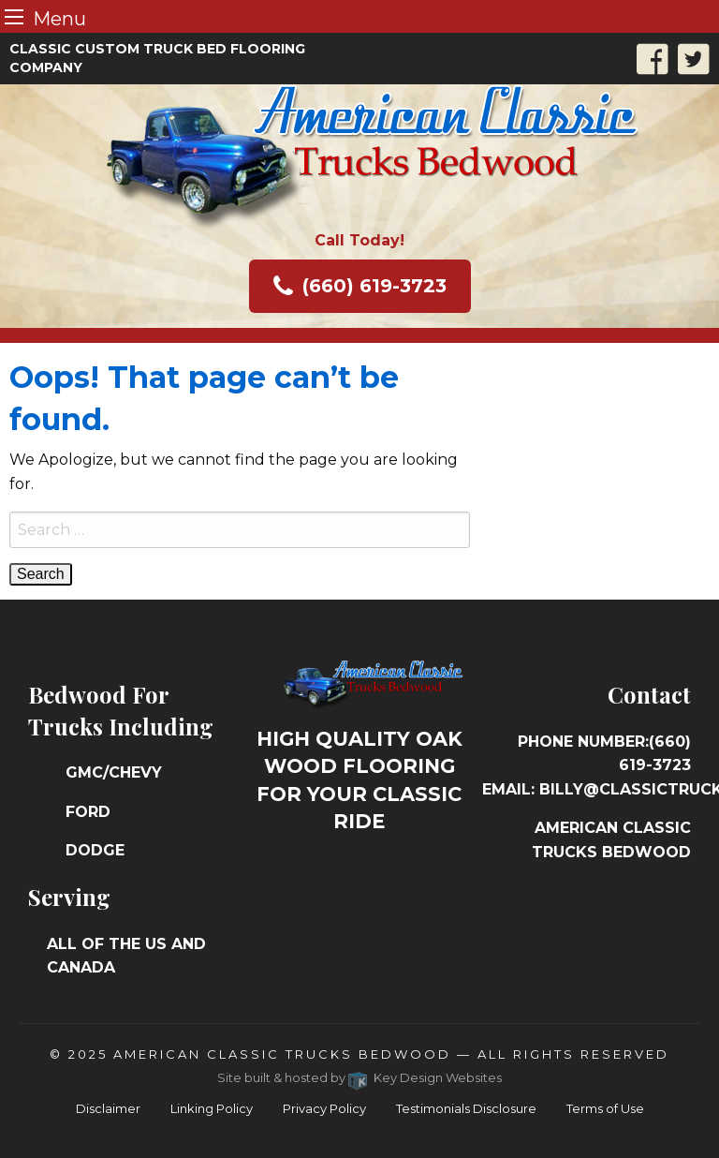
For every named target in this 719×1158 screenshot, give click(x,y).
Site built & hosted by (360, 1077)
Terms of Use (605, 1108)
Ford (88, 812)
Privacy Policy (324, 1108)
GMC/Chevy (114, 772)
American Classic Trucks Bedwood (282, 1054)
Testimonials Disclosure (466, 1108)
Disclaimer (108, 1108)
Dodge (95, 850)
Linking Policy (211, 1108)
